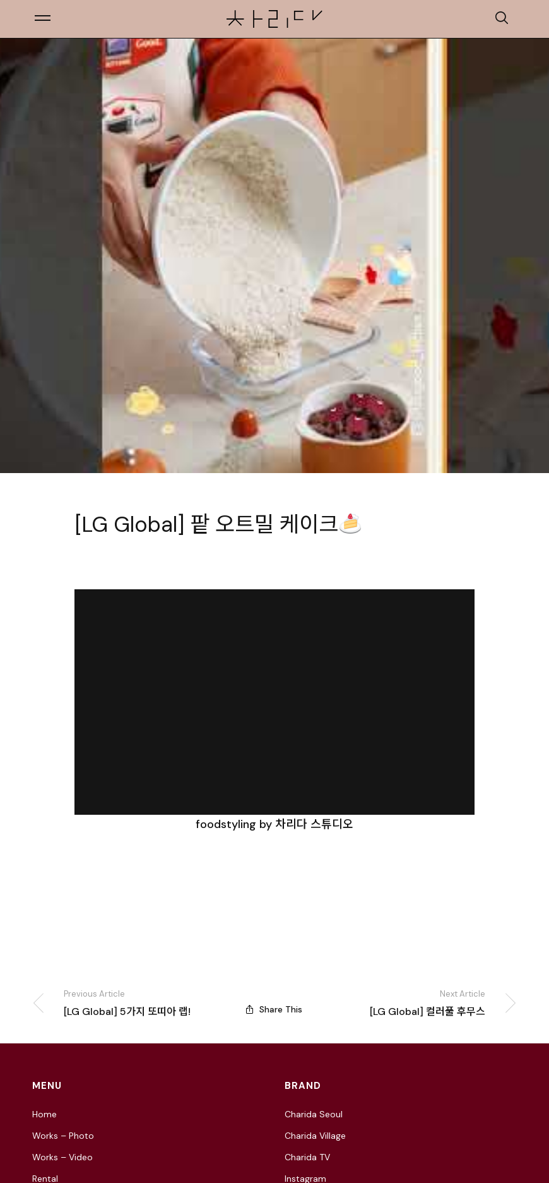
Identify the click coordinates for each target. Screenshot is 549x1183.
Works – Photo (63, 1140)
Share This (274, 1012)
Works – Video (62, 1162)
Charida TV (307, 1162)
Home (44, 1119)
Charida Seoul (314, 1119)
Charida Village (315, 1140)
